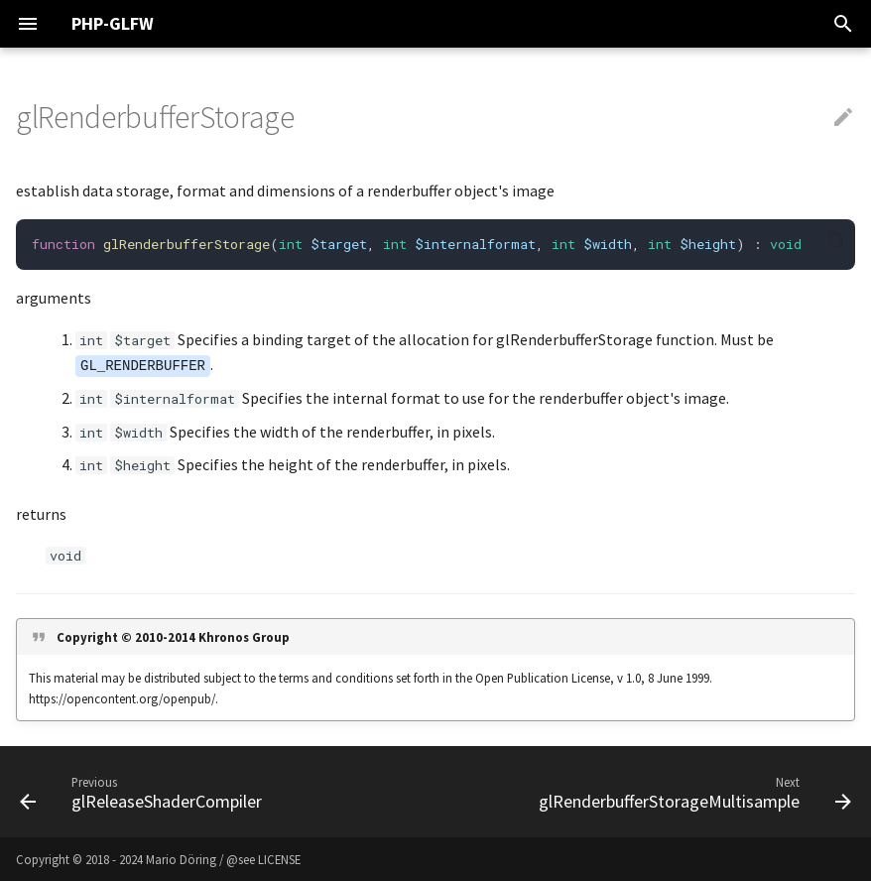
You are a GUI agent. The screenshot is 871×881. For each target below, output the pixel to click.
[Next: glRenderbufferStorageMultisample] (692, 791)
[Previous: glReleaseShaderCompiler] (144, 791)
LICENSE (279, 859)
